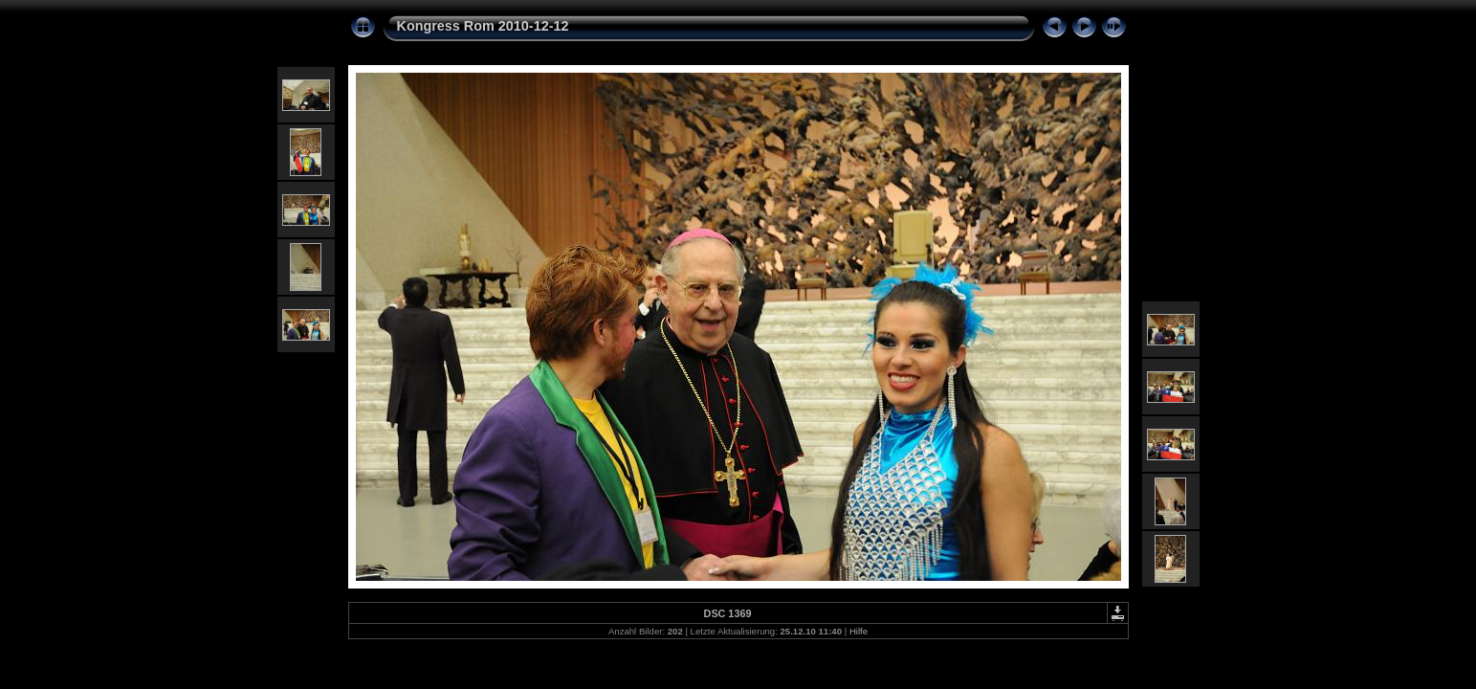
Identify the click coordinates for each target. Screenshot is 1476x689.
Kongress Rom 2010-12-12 (483, 25)
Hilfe (858, 631)
